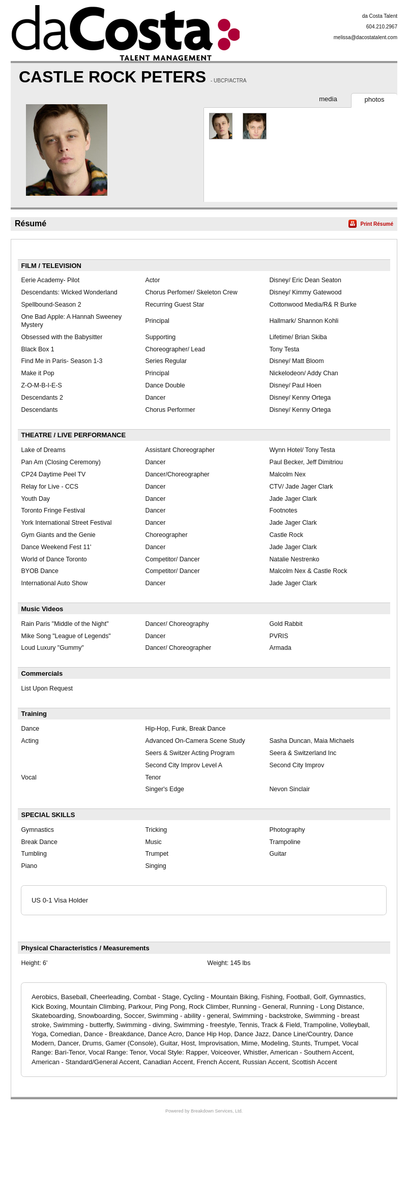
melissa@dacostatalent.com (365, 37)
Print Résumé (377, 224)
